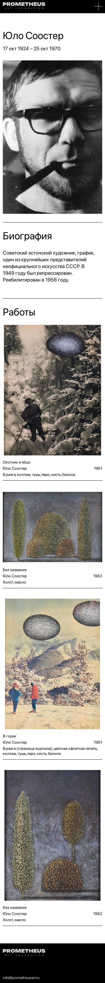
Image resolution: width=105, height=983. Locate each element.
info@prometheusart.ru (21, 977)
